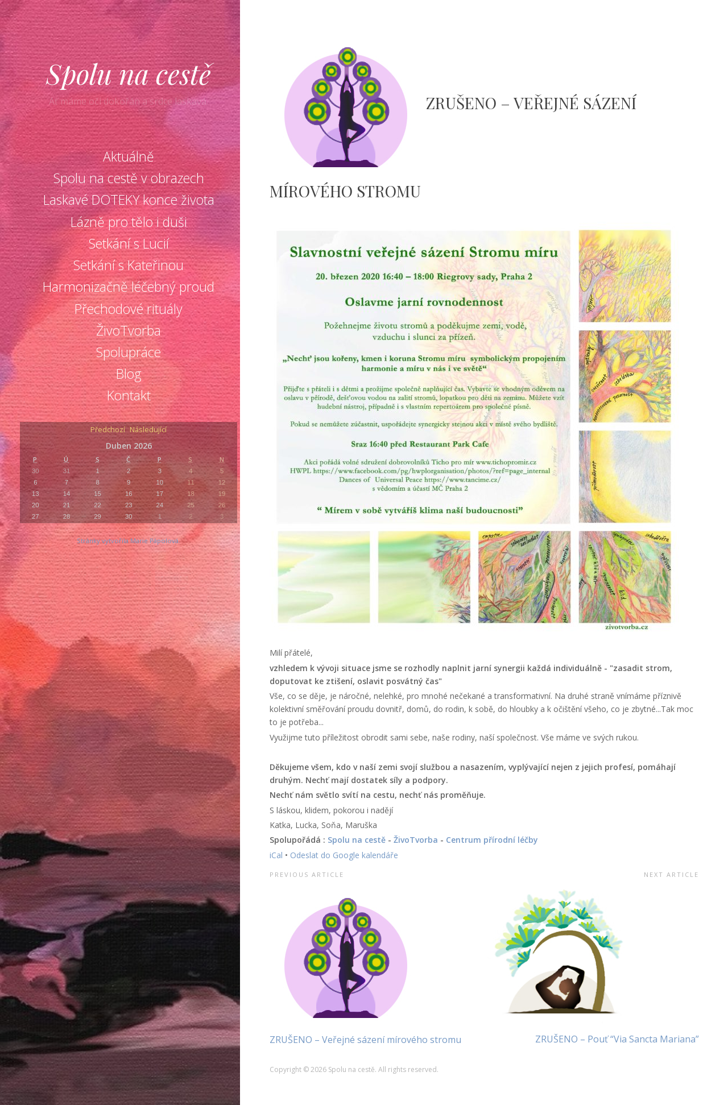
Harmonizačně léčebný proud (128, 287)
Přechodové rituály (129, 309)
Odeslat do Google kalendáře (344, 855)
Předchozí (107, 430)
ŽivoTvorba (128, 330)
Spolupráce (128, 352)
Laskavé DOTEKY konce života (128, 200)
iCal (276, 855)
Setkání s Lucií (129, 243)
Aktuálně (128, 156)
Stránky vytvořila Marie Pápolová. (128, 540)
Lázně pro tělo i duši (129, 222)
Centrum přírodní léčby (492, 839)
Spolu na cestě (128, 73)
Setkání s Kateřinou (128, 265)
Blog (129, 374)
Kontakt (129, 395)
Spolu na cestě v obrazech (128, 178)
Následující (148, 430)
